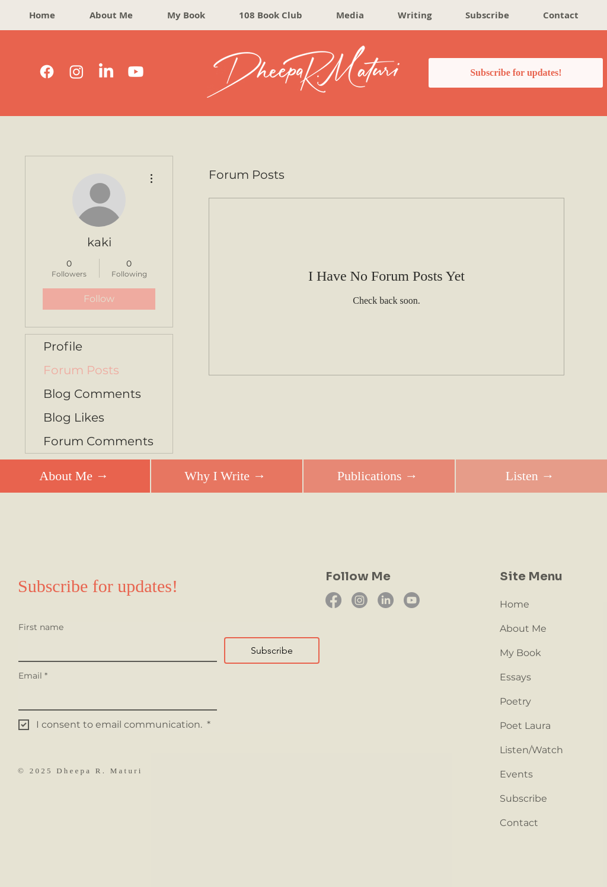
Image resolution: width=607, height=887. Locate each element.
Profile (62, 346)
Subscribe (523, 798)
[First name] (114, 649)
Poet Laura (525, 725)
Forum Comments (98, 441)
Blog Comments (92, 394)
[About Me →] (74, 476)
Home (514, 604)
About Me (523, 628)
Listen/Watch (531, 750)
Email (32, 676)
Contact (519, 822)
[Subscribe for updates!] (516, 73)
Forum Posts (81, 370)
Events (516, 774)
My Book (520, 652)
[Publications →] (377, 476)
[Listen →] (529, 476)
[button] (414, 15)
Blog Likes (73, 417)
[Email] (114, 697)
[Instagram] (76, 72)
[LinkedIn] (106, 72)
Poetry (515, 701)
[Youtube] (136, 72)
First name (40, 627)
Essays (515, 677)
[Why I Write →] (225, 476)
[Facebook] (47, 72)
